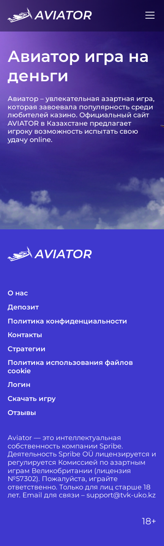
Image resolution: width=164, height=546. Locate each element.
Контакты (25, 335)
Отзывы (22, 413)
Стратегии (27, 349)
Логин (19, 385)
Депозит (23, 307)
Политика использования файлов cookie (70, 367)
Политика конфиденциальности (67, 321)
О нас (18, 293)
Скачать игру (32, 399)
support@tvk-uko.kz (121, 495)
